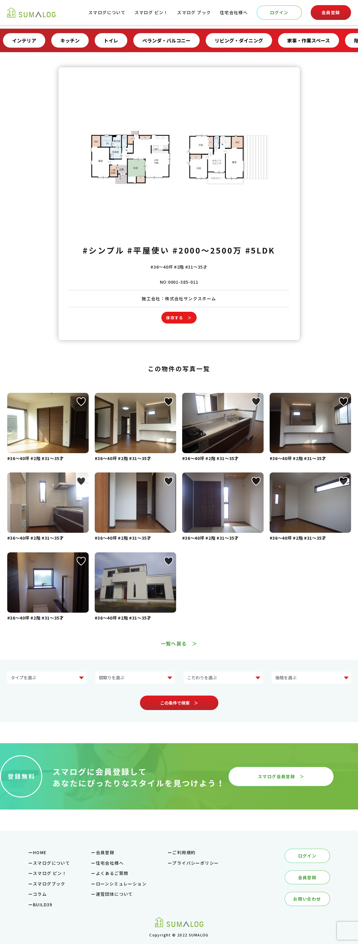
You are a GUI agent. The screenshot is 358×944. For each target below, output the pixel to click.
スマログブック (49, 884)
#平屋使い (148, 250)
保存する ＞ (179, 317)
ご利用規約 (183, 852)
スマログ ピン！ (151, 12)
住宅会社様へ (234, 12)
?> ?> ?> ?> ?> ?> (311, 678)
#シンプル (104, 250)
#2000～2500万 (207, 250)
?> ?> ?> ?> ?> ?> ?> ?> (47, 678)
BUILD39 (42, 904)
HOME (40, 852)
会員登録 (331, 12)
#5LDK (260, 250)
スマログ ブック (194, 12)
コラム (40, 894)
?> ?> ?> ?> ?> (135, 678)
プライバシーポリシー (195, 863)
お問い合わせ (307, 899)
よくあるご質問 (112, 873)
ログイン (279, 12)
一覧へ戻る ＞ (179, 643)
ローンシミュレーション (121, 884)
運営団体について (114, 894)
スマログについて (106, 12)
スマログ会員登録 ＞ (281, 776)
